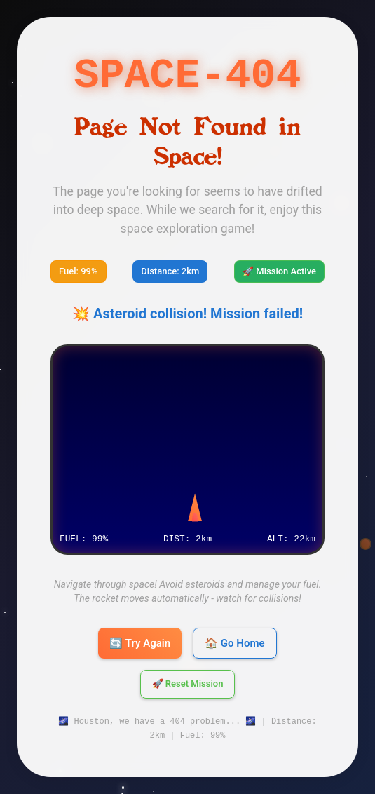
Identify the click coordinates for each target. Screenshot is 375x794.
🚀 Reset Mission (188, 684)
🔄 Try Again (140, 643)
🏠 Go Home (234, 643)
